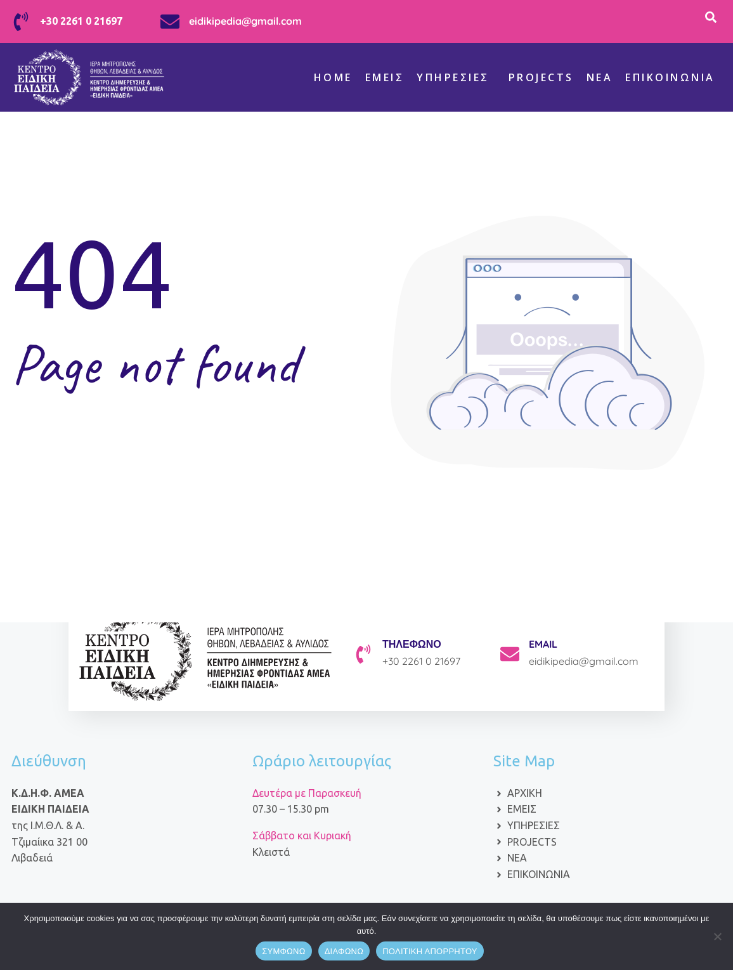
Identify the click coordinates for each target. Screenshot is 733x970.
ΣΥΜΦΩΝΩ (283, 951)
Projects (541, 77)
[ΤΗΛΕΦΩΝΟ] (363, 654)
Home (333, 77)
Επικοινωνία (670, 77)
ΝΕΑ (600, 77)
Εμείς (385, 77)
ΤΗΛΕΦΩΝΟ (411, 644)
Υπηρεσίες (453, 77)
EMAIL (543, 644)
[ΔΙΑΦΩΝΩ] (717, 936)
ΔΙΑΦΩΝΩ (344, 951)
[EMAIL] (509, 654)
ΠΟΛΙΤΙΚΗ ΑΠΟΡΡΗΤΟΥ (429, 951)
